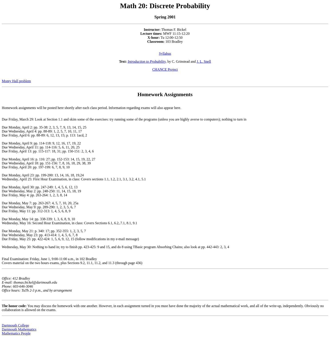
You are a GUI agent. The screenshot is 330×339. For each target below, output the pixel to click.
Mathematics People (16, 333)
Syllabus (165, 53)
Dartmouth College (15, 325)
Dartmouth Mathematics (19, 329)
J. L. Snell (204, 61)
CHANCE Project (165, 69)
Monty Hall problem (16, 81)
